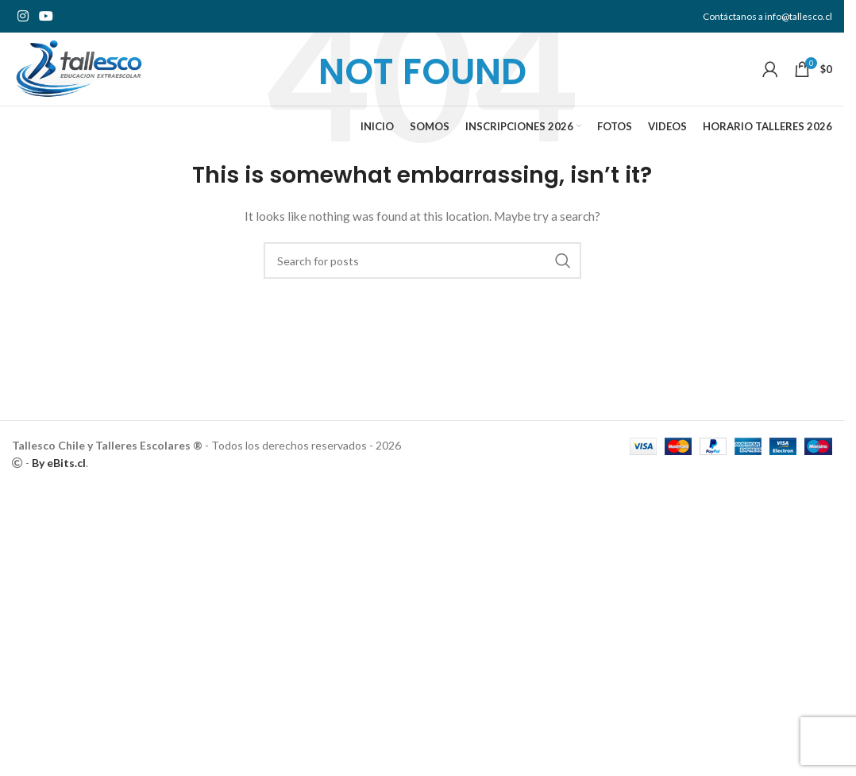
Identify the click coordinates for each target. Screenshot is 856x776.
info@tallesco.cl (798, 16)
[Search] (422, 260)
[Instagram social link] (22, 17)
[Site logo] (90, 73)
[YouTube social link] (45, 17)
